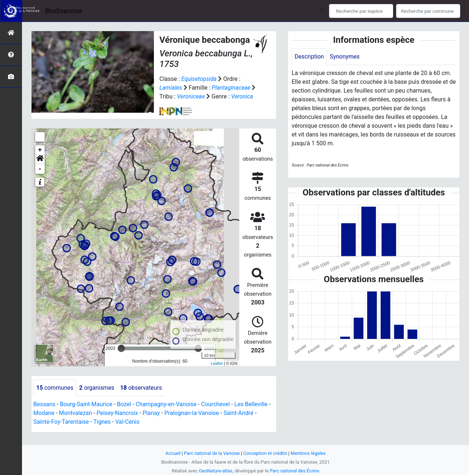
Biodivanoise (63, 11)
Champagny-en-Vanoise (167, 412)
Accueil (172, 453)
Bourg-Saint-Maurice (86, 412)
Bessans (44, 412)
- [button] (40, 177)
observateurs (142, 396)
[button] (40, 168)
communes (55, 396)
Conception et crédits (265, 453)
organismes (97, 396)
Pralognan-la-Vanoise (193, 421)
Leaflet (217, 372)
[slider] (121, 357)
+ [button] (40, 158)
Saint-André (240, 421)
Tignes (102, 430)
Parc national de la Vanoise (211, 453)
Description (309, 56)
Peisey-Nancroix (118, 421)
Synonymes (345, 56)
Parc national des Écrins (295, 471)
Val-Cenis (128, 430)
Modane (44, 421)
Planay (152, 421)
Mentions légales (308, 453)
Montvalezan (76, 421)
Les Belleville (253, 412)
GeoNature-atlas (215, 471)
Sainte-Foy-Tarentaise (61, 430)
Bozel (125, 412)
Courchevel (217, 412)
